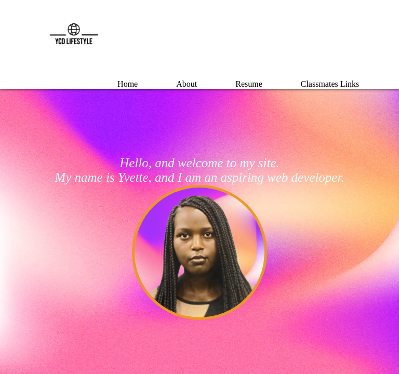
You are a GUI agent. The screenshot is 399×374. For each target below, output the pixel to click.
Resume (248, 83)
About (186, 83)
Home (127, 83)
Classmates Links (330, 83)
